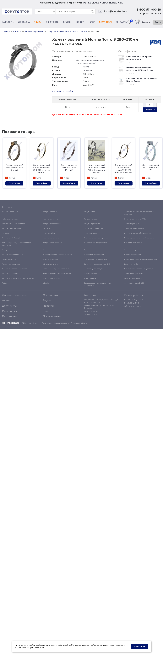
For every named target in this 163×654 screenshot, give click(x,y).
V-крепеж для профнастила (95, 243)
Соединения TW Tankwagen (95, 259)
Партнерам (105, 22)
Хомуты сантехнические (12, 228)
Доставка (24, 22)
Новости (80, 22)
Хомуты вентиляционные (12, 255)
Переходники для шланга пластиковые (140, 259)
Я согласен (139, 646)
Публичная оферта (79, 323)
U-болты (46, 228)
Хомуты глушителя (92, 224)
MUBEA (113, 3)
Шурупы (87, 250)
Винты (45, 250)
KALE (96, 3)
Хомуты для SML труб (11, 238)
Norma (86, 67)
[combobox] (45, 11)
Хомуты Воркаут (90, 274)
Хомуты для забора (10, 274)
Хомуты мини (89, 212)
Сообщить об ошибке (62, 91)
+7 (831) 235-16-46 (150, 14)
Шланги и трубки (131, 264)
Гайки (4, 283)
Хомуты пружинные (51, 219)
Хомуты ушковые (91, 219)
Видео (67, 22)
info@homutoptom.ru (117, 11)
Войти (158, 22)
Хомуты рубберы (131, 224)
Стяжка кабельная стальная (13, 224)
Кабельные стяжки (10, 219)
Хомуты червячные (10, 212)
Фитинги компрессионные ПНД (97, 264)
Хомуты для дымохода (133, 274)
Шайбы (46, 283)
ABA (120, 3)
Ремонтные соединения (12, 264)
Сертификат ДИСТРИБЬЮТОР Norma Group (141, 79)
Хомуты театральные (51, 278)
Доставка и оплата (14, 295)
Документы (52, 22)
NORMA (104, 3)
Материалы (9, 311)
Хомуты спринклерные (52, 243)
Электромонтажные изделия (96, 238)
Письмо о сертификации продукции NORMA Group (139, 69)
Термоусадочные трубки (94, 269)
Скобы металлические (93, 228)
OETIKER (87, 3)
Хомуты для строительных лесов (57, 274)
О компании (50, 295)
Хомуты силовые (50, 212)
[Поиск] (92, 11)
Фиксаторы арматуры (133, 278)
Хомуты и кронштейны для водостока (18, 278)
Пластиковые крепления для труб (138, 269)
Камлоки (5, 233)
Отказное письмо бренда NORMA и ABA (139, 58)
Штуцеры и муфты (50, 264)
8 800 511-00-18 (148, 9)
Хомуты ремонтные (51, 238)
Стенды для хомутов (132, 255)
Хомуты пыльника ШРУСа (135, 219)
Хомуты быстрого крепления (14, 269)
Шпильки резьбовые (133, 243)
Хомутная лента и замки (134, 228)
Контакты (121, 22)
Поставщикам (52, 316)
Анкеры (5, 250)
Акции (37, 22)
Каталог (8, 22)
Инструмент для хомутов (94, 255)
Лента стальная (90, 278)
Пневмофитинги (90, 233)
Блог (92, 22)
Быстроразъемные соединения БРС (58, 255)
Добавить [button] (150, 110)
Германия (87, 70)
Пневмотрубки (49, 233)
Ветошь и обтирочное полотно (56, 269)
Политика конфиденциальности (55, 323)
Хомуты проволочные (52, 224)
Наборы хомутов (9, 259)
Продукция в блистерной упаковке (139, 238)
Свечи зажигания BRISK (134, 283)
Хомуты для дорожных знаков (136, 250)
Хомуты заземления (51, 259)
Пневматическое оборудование (137, 233)
